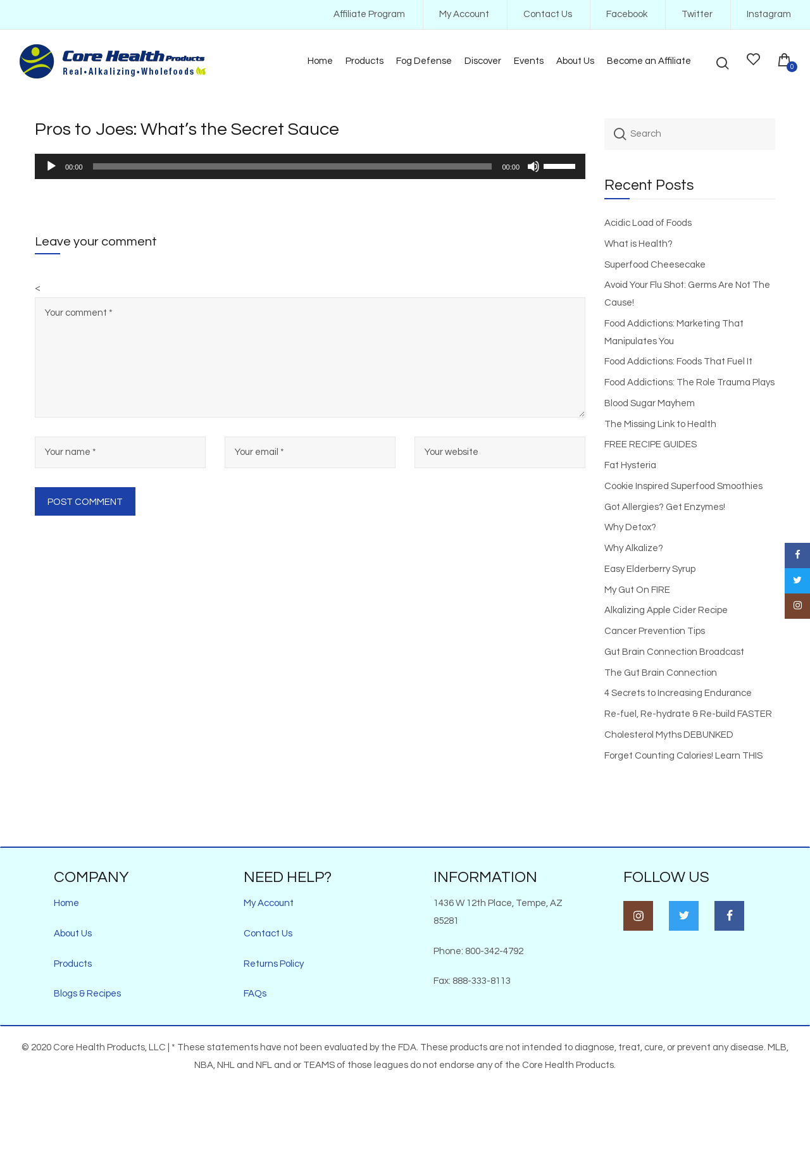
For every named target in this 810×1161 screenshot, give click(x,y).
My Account (464, 14)
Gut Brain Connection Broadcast (674, 652)
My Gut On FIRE (637, 590)
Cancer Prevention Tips (654, 631)
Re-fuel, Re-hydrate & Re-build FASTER (688, 714)
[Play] (51, 166)
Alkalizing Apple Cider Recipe (666, 610)
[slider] (292, 166)
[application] (310, 166)
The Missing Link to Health (660, 424)
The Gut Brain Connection (660, 673)
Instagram (769, 14)
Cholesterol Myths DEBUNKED (668, 735)
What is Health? (638, 244)
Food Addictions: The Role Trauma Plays (689, 382)
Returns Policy (274, 964)
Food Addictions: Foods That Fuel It (678, 361)
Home (66, 903)
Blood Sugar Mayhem (649, 403)
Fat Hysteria (630, 465)
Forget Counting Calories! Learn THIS (683, 756)
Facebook (626, 14)
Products (73, 964)
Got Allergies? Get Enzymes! (664, 507)
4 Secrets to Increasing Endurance (678, 693)
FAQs (255, 993)
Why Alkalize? (633, 548)
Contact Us (547, 14)
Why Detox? (630, 527)
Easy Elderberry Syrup (649, 569)
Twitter (697, 14)
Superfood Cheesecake (655, 265)
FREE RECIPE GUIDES (650, 444)
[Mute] (533, 166)
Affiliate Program (369, 14)
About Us (73, 933)
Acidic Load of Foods (648, 223)
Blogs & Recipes (87, 993)
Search (620, 134)
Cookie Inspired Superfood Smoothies (683, 486)
